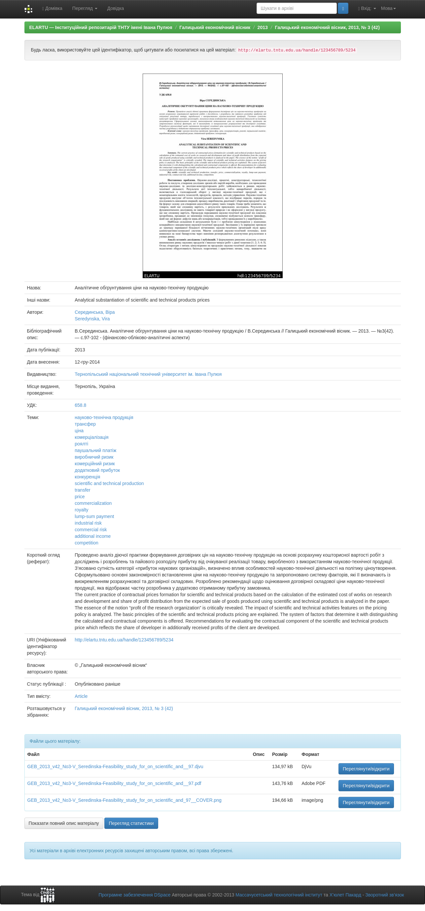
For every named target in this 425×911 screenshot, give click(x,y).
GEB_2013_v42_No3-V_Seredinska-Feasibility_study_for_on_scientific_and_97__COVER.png (124, 800)
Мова (388, 8)
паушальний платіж (95, 450)
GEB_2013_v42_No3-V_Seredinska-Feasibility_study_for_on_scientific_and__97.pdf (114, 783)
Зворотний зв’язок (384, 894)
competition (86, 542)
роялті (81, 443)
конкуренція (87, 476)
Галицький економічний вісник (214, 27)
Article (81, 696)
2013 (263, 27)
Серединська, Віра (95, 312)
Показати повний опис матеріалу (64, 823)
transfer (82, 490)
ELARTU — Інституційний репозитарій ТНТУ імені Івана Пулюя (100, 27)
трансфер (85, 424)
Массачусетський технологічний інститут (278, 894)
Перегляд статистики (131, 823)
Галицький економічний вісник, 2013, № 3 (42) (327, 27)
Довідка (115, 8)
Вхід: (367, 8)
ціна (79, 430)
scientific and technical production (109, 483)
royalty (81, 509)
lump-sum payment (94, 516)
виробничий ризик (94, 457)
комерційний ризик (95, 463)
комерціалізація (91, 437)
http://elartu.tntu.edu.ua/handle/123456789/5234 (124, 639)
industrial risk (88, 523)
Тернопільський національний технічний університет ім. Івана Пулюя (148, 374)
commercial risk (91, 529)
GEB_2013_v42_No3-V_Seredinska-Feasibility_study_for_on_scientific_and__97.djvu (115, 766)
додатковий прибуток (97, 470)
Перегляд (84, 8)
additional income (93, 536)
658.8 (80, 405)
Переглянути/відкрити (366, 768)
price (80, 496)
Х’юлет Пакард (345, 894)
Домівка (52, 8)
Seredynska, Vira (92, 318)
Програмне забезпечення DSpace (134, 894)
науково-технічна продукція (104, 417)
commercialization (93, 503)
